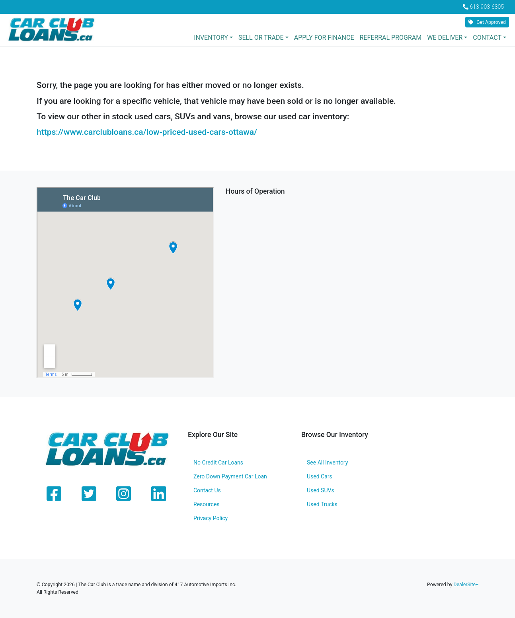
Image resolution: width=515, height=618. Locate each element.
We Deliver (444, 37)
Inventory (211, 37)
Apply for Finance (324, 37)
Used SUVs (320, 490)
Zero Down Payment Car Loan (230, 476)
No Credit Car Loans (218, 462)
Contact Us (207, 490)
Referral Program (390, 37)
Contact (487, 37)
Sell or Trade (261, 37)
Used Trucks (322, 504)
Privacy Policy (210, 518)
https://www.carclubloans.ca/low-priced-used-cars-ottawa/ (147, 132)
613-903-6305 (487, 7)
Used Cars (319, 476)
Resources (206, 504)
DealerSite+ (465, 584)
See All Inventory (327, 462)
